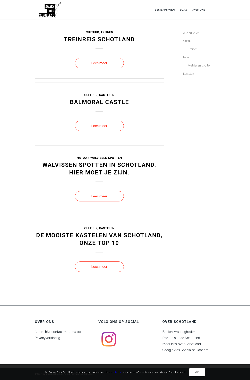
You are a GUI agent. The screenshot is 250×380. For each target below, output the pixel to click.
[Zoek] (211, 10)
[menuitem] (164, 10)
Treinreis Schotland (99, 39)
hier (48, 332)
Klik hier (117, 372)
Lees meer (99, 63)
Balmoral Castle (99, 102)
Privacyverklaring (47, 338)
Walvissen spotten (106, 158)
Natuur (83, 158)
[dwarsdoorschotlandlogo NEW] (50, 10)
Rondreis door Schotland (181, 338)
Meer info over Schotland (181, 344)
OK (197, 372)
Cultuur (92, 32)
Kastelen (106, 95)
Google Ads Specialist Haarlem (185, 350)
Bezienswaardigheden (179, 332)
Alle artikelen (191, 33)
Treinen (107, 32)
